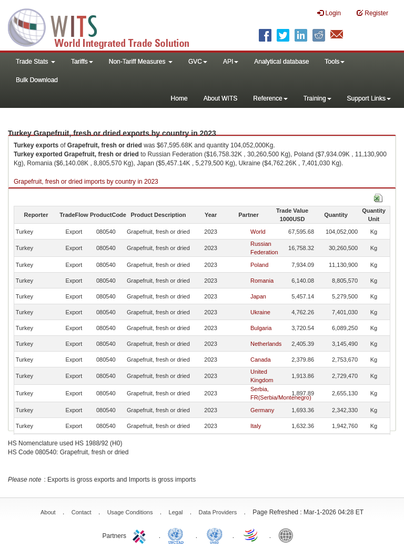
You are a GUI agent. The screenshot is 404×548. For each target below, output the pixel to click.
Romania (262, 280)
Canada (260, 359)
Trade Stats (35, 61)
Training (317, 98)
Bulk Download (37, 80)
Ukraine (260, 312)
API (230, 61)
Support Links (369, 98)
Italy (255, 426)
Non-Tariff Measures (141, 61)
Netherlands (265, 344)
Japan (258, 296)
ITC (141, 534)
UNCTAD (177, 534)
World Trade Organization (251, 534)
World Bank (288, 534)
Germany (262, 410)
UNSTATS (214, 534)
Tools (335, 61)
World (258, 231)
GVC (197, 61)
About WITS (221, 98)
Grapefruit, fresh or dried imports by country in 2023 (86, 181)
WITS (105, 26)
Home (179, 98)
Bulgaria (260, 328)
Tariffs (82, 61)
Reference (270, 98)
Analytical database (281, 61)
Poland (259, 265)
